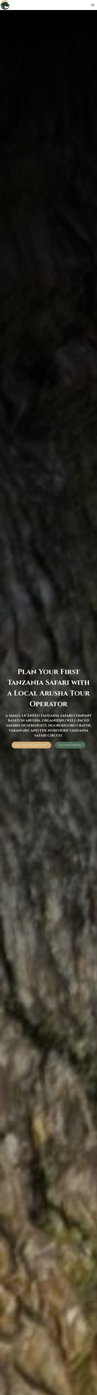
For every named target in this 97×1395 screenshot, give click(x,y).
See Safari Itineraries (70, 745)
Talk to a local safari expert (31, 745)
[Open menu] (92, 5)
